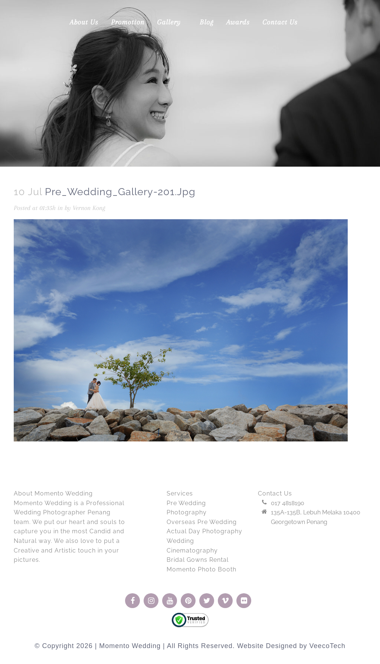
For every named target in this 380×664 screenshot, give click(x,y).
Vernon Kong (89, 207)
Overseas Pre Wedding (202, 521)
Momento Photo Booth (201, 569)
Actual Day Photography (204, 531)
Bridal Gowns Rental (198, 559)
